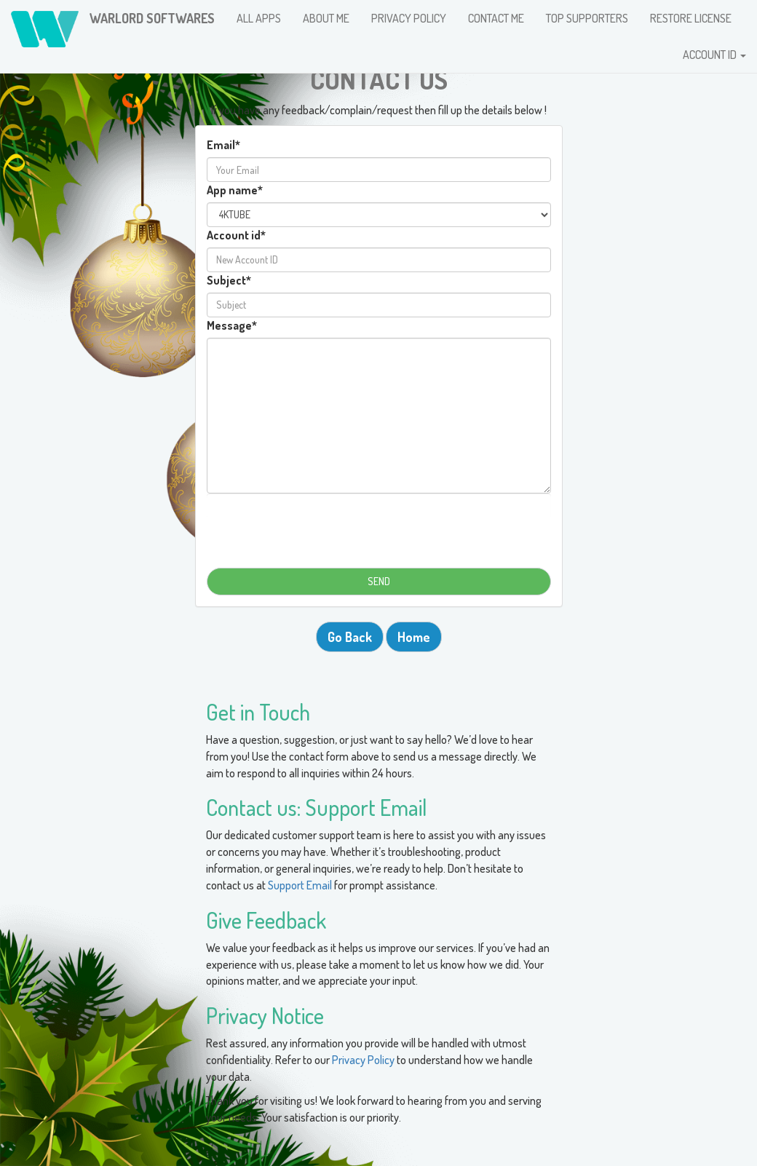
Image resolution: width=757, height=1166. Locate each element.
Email (223, 145)
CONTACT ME (496, 18)
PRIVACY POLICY (408, 18)
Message (232, 325)
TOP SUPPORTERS (587, 18)
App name (235, 190)
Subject (229, 280)
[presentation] (378, 526)
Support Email (300, 885)
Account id (236, 235)
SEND (379, 581)
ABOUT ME (326, 18)
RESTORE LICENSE (691, 18)
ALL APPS (259, 18)
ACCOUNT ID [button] (714, 54)
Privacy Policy (364, 1059)
